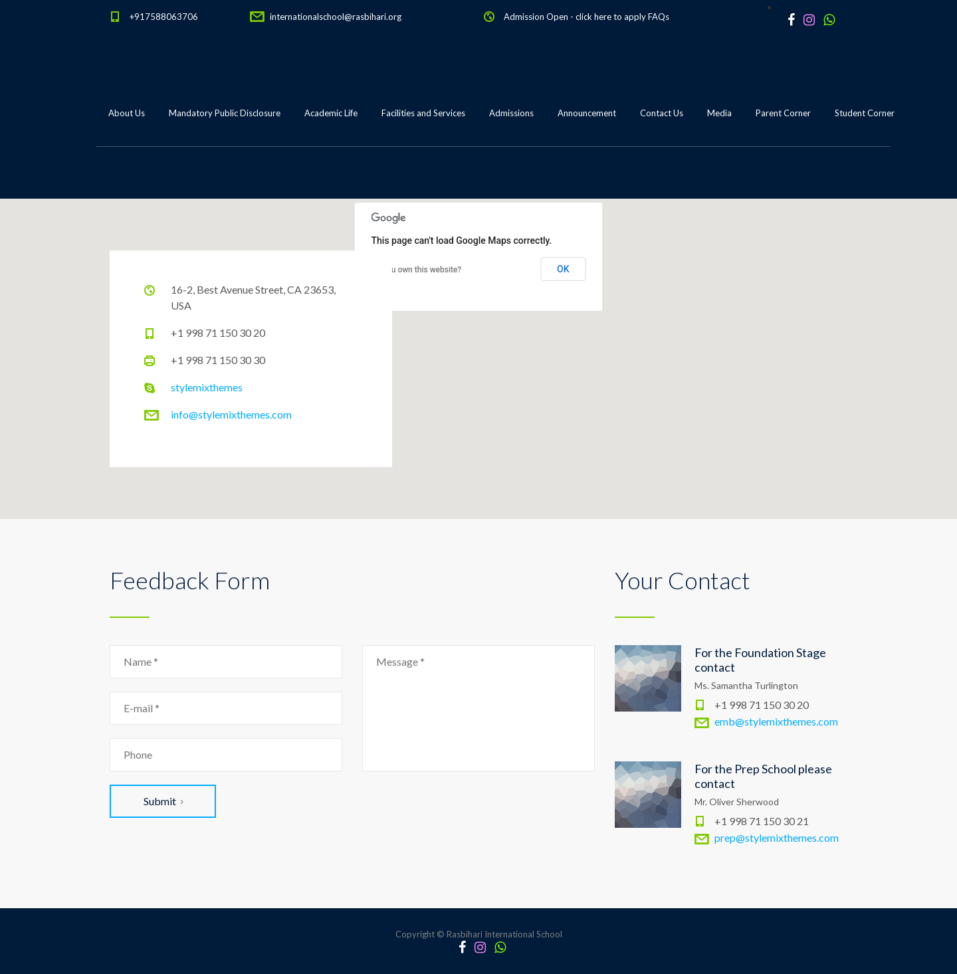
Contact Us (661, 113)
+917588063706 (164, 16)
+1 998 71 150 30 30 (218, 359)
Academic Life (331, 113)
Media (719, 113)
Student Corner (865, 113)
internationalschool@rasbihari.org (335, 16)
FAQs (658, 16)
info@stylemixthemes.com (231, 414)
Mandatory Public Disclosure (224, 113)
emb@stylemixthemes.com (776, 721)
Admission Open (536, 16)
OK (563, 269)
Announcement (587, 113)
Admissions (511, 113)
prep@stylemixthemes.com (776, 837)
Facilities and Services (423, 113)
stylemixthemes (207, 387)
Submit (163, 801)
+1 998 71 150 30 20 (218, 332)
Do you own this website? (417, 269)
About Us (126, 113)
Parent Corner (783, 113)
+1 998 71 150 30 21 (761, 821)
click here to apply (611, 16)
